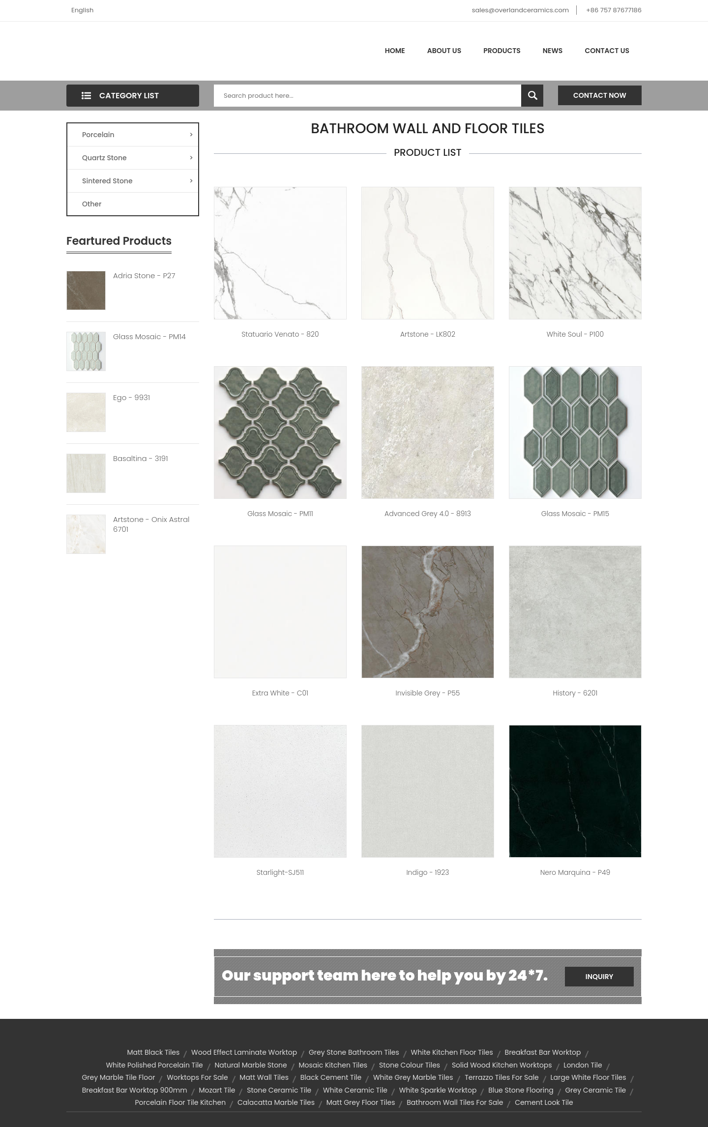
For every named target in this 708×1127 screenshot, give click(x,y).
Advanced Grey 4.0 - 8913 (427, 514)
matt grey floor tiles (360, 1102)
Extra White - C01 (280, 693)
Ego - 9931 (131, 398)
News (553, 51)
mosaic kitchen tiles (332, 1065)
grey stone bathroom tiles (354, 1052)
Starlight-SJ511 (280, 872)
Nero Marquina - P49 (575, 872)
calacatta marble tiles (276, 1102)
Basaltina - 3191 (140, 458)
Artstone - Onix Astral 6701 (151, 524)
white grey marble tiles (413, 1077)
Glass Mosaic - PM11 (280, 514)
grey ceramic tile (595, 1090)
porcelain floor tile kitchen (180, 1102)
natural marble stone (251, 1065)
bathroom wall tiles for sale (455, 1102)
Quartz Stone (137, 157)
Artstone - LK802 (427, 334)
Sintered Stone (137, 180)
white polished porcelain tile (154, 1065)
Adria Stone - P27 (144, 276)
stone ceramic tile (279, 1090)
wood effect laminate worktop (244, 1052)
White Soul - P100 (575, 334)
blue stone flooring (521, 1090)
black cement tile (330, 1077)
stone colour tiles (409, 1065)
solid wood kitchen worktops (502, 1065)
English (82, 10)
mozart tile (217, 1090)
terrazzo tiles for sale (502, 1077)
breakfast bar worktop (543, 1052)
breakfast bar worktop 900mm (134, 1090)
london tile (582, 1065)
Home (395, 51)
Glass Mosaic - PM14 (149, 337)
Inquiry (600, 977)
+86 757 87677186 (614, 10)
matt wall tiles (264, 1077)
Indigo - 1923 (427, 872)
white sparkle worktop (438, 1090)
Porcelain (137, 134)
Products (502, 51)
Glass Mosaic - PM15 (575, 514)
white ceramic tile (355, 1090)
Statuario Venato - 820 (280, 334)
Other (91, 204)
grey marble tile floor (118, 1077)
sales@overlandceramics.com (520, 10)
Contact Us (607, 51)
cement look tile (544, 1102)
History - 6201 (575, 693)
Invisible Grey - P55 (428, 693)
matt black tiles (153, 1052)
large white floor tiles (588, 1077)
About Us (444, 51)
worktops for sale (197, 1077)
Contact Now (599, 95)
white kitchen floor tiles (452, 1052)
